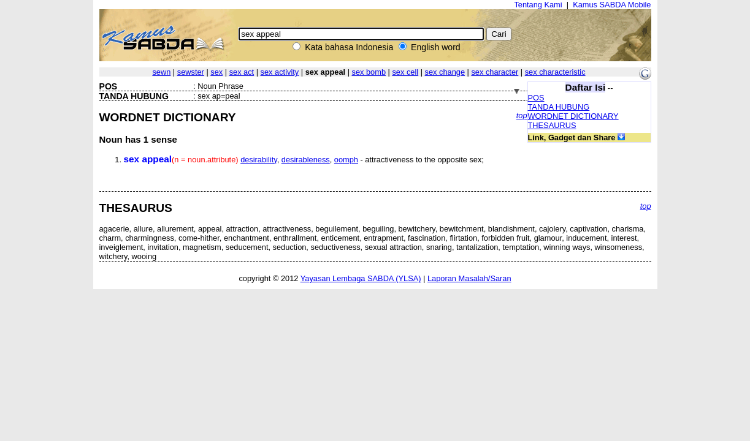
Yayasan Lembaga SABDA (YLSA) (360, 278)
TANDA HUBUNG (559, 106)
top (521, 115)
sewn (161, 72)
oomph (346, 159)
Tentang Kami (538, 4)
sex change (445, 72)
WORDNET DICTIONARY (573, 116)
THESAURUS (552, 125)
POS (536, 97)
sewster (190, 72)
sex (216, 72)
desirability (258, 159)
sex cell (405, 72)
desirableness (305, 159)
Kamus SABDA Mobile (612, 4)
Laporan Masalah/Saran (469, 278)
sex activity (280, 72)
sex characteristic (555, 72)
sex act (241, 72)
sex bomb (369, 72)
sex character (494, 72)
